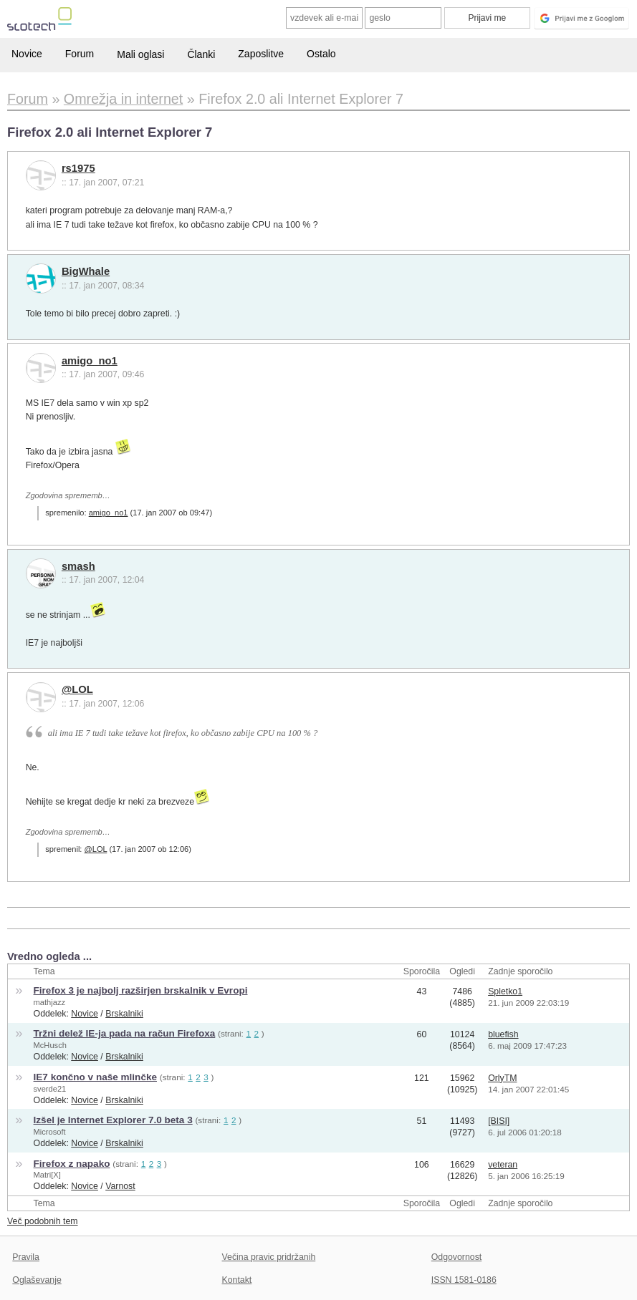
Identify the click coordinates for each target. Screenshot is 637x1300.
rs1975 (78, 168)
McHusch (50, 1045)
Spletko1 (505, 991)
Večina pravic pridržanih (269, 1257)
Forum (79, 53)
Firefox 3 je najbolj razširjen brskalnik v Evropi (141, 990)
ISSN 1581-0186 (464, 1280)
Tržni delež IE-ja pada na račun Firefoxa (125, 1033)
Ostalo (321, 53)
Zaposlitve (261, 53)
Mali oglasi (140, 54)
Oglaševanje (36, 1280)
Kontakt (237, 1280)
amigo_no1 (90, 361)
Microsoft (50, 1131)
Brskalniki (124, 1014)
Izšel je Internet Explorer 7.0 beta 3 (113, 1120)
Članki (201, 54)
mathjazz (49, 1002)
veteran (502, 1165)
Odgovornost (456, 1257)
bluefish (503, 1034)
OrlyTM (502, 1078)
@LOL (77, 689)
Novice (26, 53)
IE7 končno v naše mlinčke (95, 1077)
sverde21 (50, 1089)
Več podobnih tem (42, 1221)
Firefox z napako (72, 1163)
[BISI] (498, 1121)
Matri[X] (47, 1174)
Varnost (120, 1186)
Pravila (25, 1257)
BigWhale (86, 271)
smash (78, 566)
